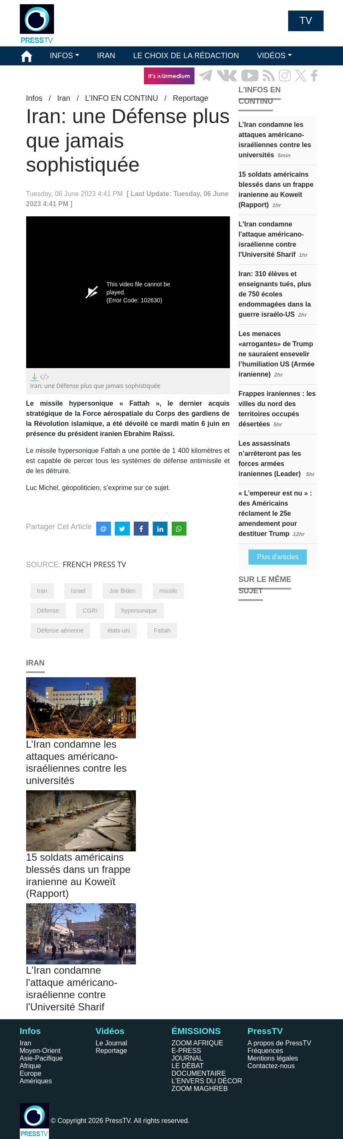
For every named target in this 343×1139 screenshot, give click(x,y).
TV (306, 20)
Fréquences (266, 1050)
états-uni (118, 630)
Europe (31, 1073)
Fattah (162, 630)
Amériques (36, 1081)
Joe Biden (122, 590)
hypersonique (139, 610)
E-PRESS (186, 1050)
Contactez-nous (271, 1065)
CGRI (90, 610)
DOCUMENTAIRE (199, 1073)
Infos (30, 1031)
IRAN (106, 55)
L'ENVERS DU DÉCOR (207, 1081)
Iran (42, 590)
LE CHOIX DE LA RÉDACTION (186, 55)
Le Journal (111, 1043)
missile (168, 590)
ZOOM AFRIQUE (198, 1043)
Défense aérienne (60, 630)
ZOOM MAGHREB (200, 1088)
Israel (78, 590)
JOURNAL (187, 1058)
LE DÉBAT (188, 1065)
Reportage (111, 1050)
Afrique (30, 1065)
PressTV (265, 1031)
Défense (48, 610)
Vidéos (110, 1031)
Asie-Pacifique (41, 1058)
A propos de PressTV (279, 1043)
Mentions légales (273, 1058)
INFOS (61, 55)
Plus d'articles (277, 556)
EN (293, 94)
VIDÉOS (271, 55)
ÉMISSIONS (42, 75)
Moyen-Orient (40, 1050)
